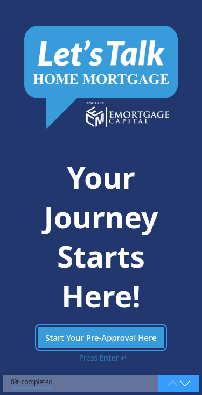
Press (103, 358)
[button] (185, 383)
